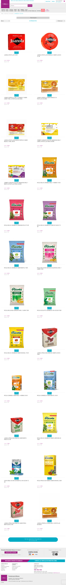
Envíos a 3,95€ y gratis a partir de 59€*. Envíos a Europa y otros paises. (22, 0)
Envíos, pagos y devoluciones (15, 568)
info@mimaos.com (56, 572)
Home (2, 13)
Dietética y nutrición (8, 13)
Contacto (13, 569)
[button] (64, 1)
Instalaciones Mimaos (5, 566)
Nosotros (2, 565)
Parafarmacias (3, 567)
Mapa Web (3, 570)
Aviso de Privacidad (11, 581)
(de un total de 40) (33, 539)
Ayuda (53, 1)
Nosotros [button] (48, 1)
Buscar (30, 5)
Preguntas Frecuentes (16, 566)
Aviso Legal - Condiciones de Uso (22, 581)
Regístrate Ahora (11, 552)
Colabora (2, 568)
